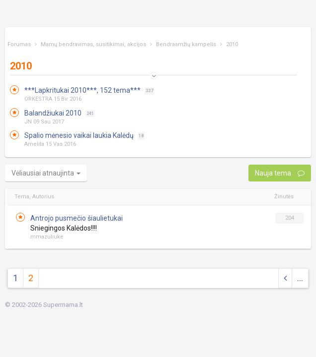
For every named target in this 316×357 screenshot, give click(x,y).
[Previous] (285, 278)
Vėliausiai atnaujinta (45, 173)
